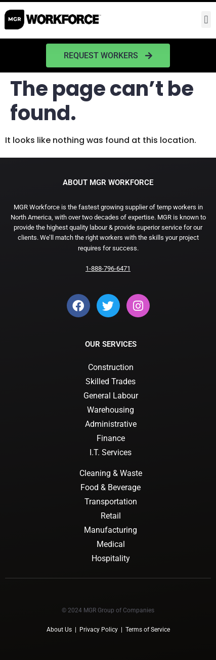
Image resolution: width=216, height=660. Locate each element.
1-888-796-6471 (108, 268)
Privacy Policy (98, 629)
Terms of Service (147, 629)
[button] (206, 19)
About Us (59, 629)
